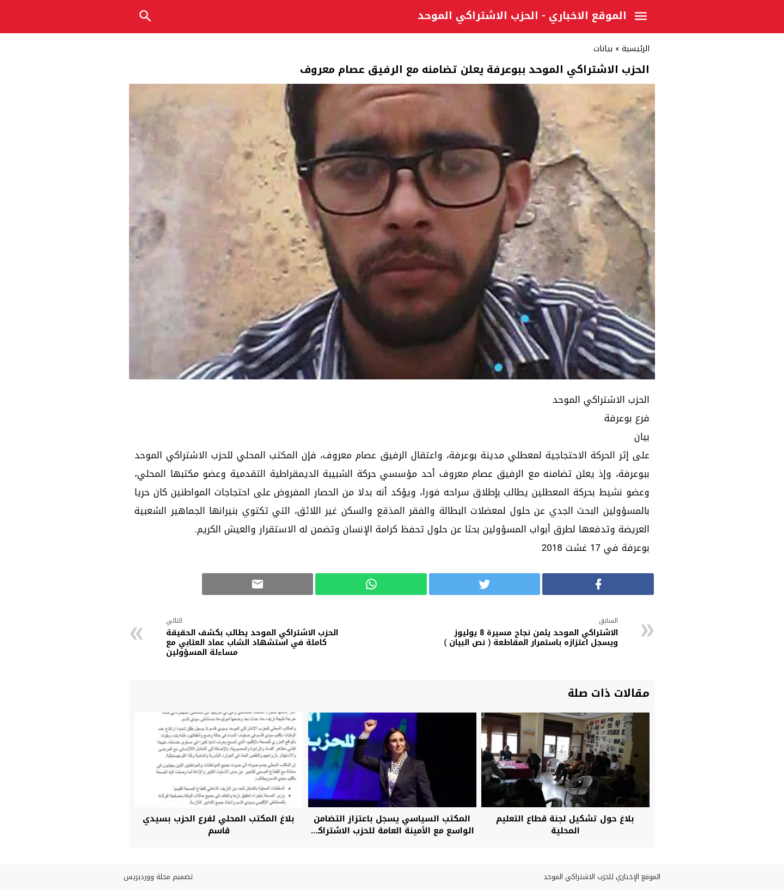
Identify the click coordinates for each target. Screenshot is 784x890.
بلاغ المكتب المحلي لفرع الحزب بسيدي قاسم (219, 825)
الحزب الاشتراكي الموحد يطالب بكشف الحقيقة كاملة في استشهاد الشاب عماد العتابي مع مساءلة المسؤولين (261, 638)
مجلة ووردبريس (147, 876)
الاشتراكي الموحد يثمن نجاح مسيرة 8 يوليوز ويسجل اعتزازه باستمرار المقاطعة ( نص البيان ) (523, 633)
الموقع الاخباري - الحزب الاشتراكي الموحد (522, 16)
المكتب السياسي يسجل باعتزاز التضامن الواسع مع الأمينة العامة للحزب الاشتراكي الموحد (392, 831)
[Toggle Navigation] (643, 18)
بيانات (602, 48)
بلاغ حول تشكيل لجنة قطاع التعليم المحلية (565, 825)
